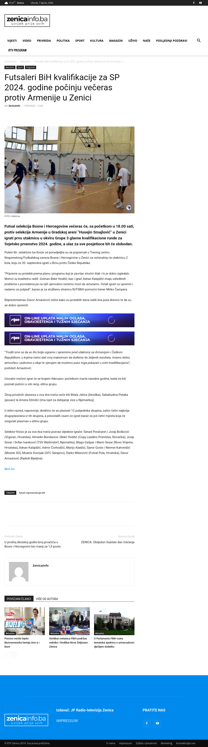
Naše (147, 41)
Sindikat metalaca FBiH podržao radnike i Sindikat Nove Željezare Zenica (68, 642)
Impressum (125, 743)
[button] (199, 41)
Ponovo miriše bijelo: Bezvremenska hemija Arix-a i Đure (21, 642)
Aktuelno (26, 61)
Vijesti (12, 41)
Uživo (132, 41)
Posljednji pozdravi (171, 41)
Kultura (96, 41)
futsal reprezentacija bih (32, 492)
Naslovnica (10, 61)
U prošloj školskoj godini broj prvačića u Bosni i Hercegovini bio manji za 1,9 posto (32, 544)
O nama (110, 743)
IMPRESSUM (67, 720)
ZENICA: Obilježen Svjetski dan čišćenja (107, 542)
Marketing (166, 743)
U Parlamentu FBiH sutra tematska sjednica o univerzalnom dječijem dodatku (114, 642)
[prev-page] (7, 654)
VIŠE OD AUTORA (47, 599)
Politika (63, 41)
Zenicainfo (14, 105)
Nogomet (30, 67)
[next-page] (13, 654)
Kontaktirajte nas (185, 743)
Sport (79, 41)
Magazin (116, 41)
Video (27, 41)
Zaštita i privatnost (146, 743)
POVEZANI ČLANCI (19, 599)
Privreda (44, 41)
